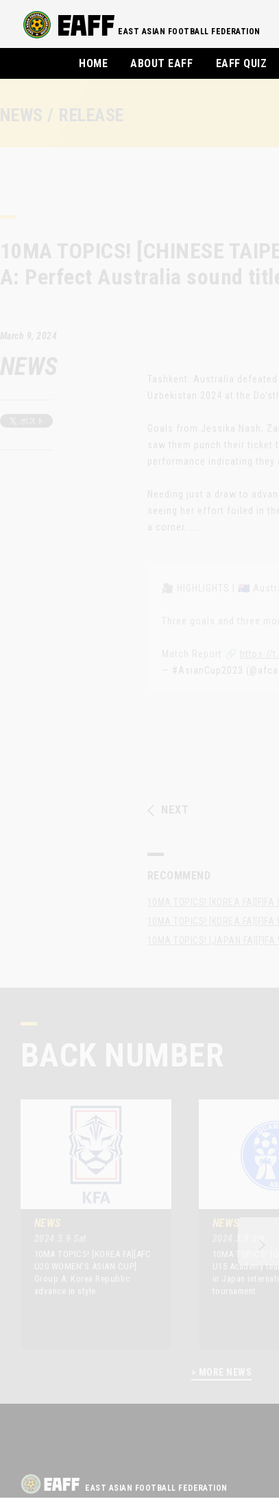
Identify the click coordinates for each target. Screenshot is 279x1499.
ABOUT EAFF (161, 63)
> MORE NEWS (221, 1372)
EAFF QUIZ (241, 63)
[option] (85, 1224)
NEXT (168, 810)
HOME (93, 63)
